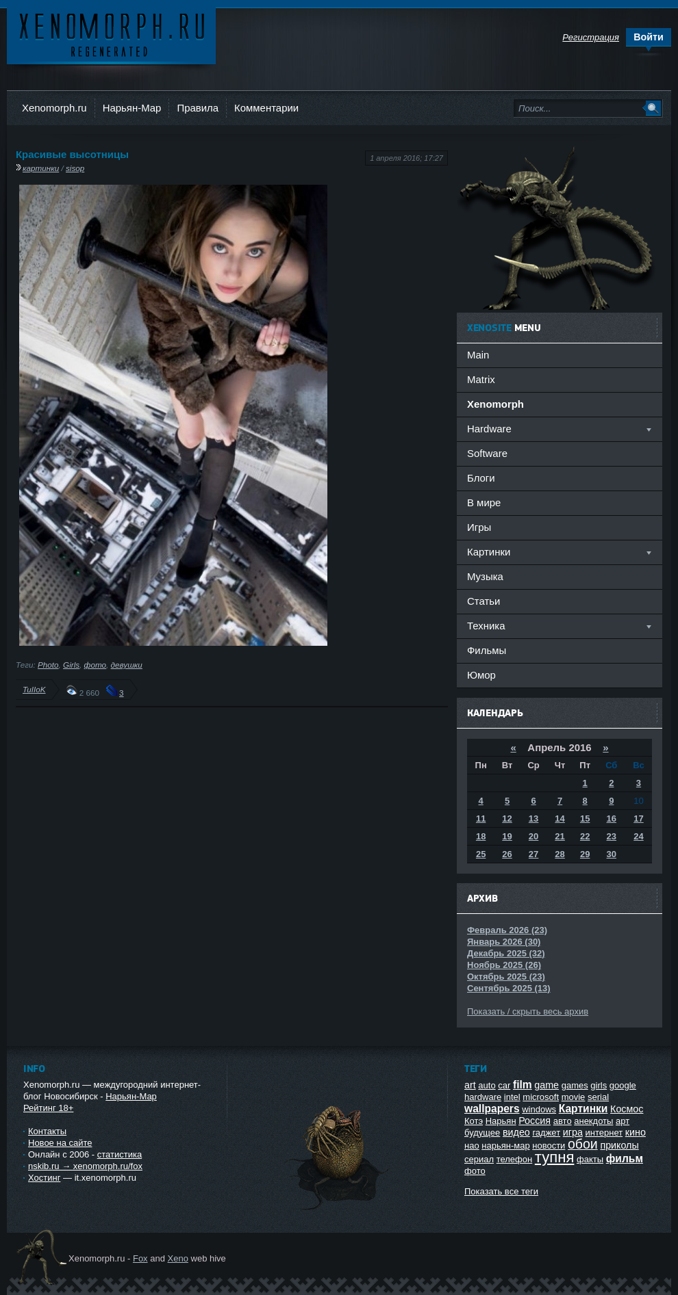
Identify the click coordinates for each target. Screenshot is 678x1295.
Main (478, 355)
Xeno (178, 1258)
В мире (484, 502)
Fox (140, 1258)
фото (95, 664)
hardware (482, 1097)
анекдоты (593, 1121)
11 (481, 818)
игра (573, 1132)
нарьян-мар (505, 1145)
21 (559, 836)
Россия (534, 1120)
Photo (48, 664)
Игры (479, 527)
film (522, 1084)
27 (533, 854)
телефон (515, 1159)
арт (622, 1121)
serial (598, 1097)
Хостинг (44, 1178)
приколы (619, 1145)
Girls (71, 664)
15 (585, 818)
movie (574, 1097)
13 (533, 818)
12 (507, 818)
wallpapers (492, 1108)
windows (539, 1109)
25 (481, 854)
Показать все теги (501, 1191)
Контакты (47, 1131)
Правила (197, 108)
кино (635, 1132)
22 (585, 836)
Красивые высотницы (72, 154)
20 (533, 836)
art (470, 1085)
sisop (75, 167)
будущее (482, 1132)
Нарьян (501, 1121)
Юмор (481, 675)
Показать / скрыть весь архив (527, 1011)
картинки (41, 167)
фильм (624, 1158)
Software (487, 453)
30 (611, 854)
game (546, 1085)
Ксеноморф (111, 33)
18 (481, 836)
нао (471, 1145)
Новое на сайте (60, 1143)
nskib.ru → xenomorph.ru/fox (85, 1166)
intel (512, 1097)
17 (638, 818)
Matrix (481, 379)
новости (548, 1145)
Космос (626, 1108)
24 (638, 836)
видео (516, 1132)
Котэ (473, 1121)
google (623, 1085)
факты (590, 1159)
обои (583, 1143)
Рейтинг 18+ (48, 1108)
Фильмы (486, 650)
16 (611, 818)
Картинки (583, 1108)
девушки (126, 664)
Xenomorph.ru (54, 108)
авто (562, 1121)
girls (598, 1085)
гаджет (546, 1132)
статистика (119, 1154)
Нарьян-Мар (132, 108)
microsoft (541, 1097)
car (504, 1085)
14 (559, 818)
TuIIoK (34, 689)
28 (559, 854)
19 (507, 836)
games (575, 1085)
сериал (479, 1159)
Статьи (483, 601)
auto (486, 1085)
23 (611, 836)
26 (507, 854)
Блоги (481, 478)
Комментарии (266, 108)
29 (585, 854)
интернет (604, 1132)
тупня (555, 1157)
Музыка (485, 576)
